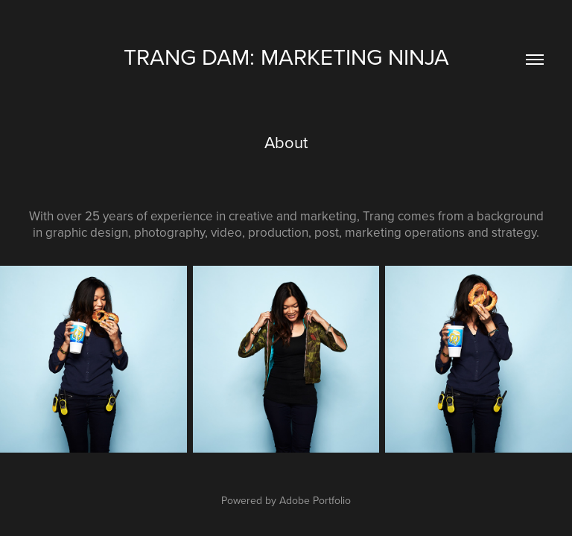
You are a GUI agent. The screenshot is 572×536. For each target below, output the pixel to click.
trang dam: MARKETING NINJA (286, 56)
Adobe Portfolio (315, 500)
